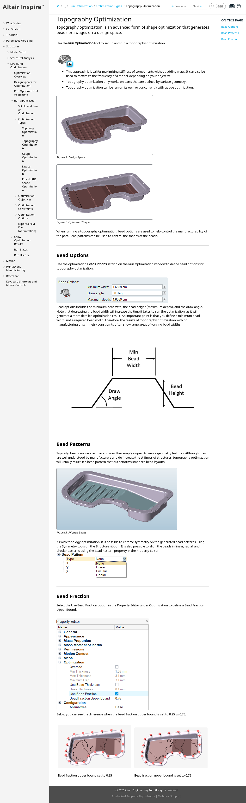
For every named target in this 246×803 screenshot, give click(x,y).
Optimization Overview (22, 74)
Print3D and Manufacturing (15, 268)
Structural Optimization (18, 65)
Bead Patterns (230, 33)
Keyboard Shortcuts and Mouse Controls (21, 283)
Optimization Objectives (26, 197)
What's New (13, 23)
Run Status (21, 249)
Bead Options (229, 26)
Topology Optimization (29, 131)
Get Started (13, 29)
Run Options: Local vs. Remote (26, 92)
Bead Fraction (230, 39)
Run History (21, 255)
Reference (12, 276)
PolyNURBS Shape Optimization (29, 184)
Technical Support (169, 796)
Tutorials (11, 35)
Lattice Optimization (29, 170)
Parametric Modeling (19, 40)
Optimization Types (109, 6)
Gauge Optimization (29, 157)
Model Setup (18, 52)
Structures (12, 46)
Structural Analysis (22, 58)
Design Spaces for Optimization (25, 83)
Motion (10, 261)
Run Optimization (25, 100)
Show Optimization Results (22, 240)
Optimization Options (26, 216)
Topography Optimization (30, 144)
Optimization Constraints (26, 207)
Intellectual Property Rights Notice (133, 796)
